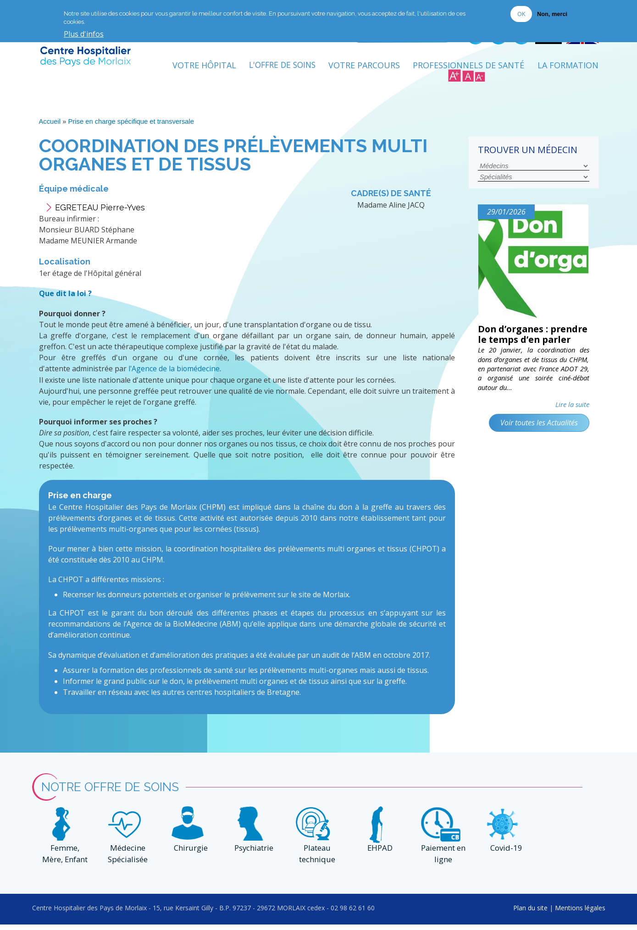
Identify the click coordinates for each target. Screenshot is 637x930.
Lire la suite (572, 418)
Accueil (50, 123)
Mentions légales (580, 912)
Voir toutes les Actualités (538, 436)
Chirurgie (189, 853)
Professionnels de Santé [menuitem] (468, 67)
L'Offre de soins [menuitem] (279, 67)
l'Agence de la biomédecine (174, 370)
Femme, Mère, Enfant (63, 859)
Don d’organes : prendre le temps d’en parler (530, 342)
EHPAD (379, 853)
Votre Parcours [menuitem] (364, 67)
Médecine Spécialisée (126, 859)
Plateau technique (316, 859)
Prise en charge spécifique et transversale (131, 123)
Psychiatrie (252, 853)
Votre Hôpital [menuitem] (199, 67)
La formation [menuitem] (567, 67)
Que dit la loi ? (65, 296)
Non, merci (552, 14)
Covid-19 (505, 853)
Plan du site (530, 912)
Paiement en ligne (441, 859)
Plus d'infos (84, 34)
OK (521, 14)
